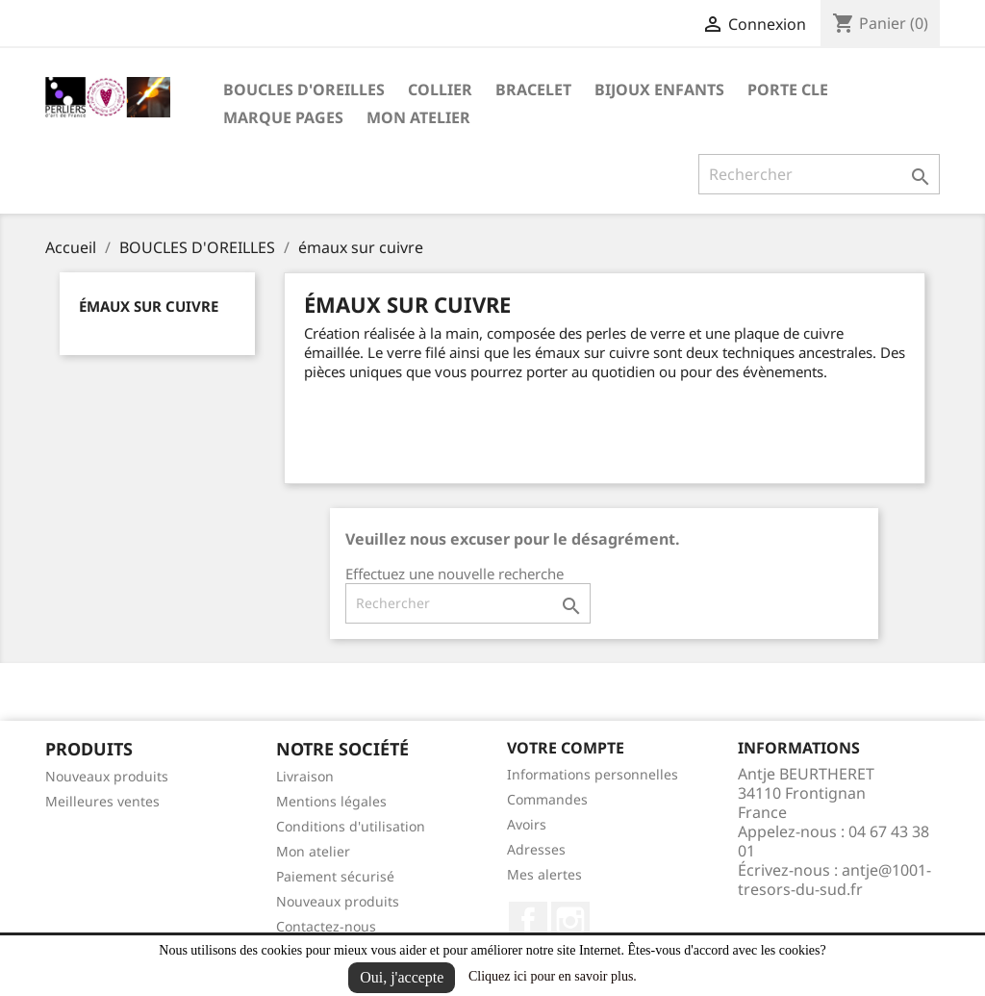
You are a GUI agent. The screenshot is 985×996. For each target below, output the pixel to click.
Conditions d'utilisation (350, 826)
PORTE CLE (787, 89)
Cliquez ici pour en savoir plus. (552, 976)
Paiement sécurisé (335, 876)
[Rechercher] (819, 174)
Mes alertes (544, 874)
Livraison (305, 776)
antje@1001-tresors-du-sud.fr (834, 879)
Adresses (536, 849)
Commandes (547, 799)
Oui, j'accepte (401, 977)
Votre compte (565, 747)
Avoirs (526, 824)
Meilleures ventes (102, 801)
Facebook (528, 921)
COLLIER (440, 89)
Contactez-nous (326, 926)
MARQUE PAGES (283, 117)
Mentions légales (331, 801)
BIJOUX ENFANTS (659, 89)
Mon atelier (418, 117)
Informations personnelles (592, 774)
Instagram (570, 921)
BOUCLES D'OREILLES (304, 89)
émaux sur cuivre (148, 306)
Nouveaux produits (106, 776)
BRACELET (533, 89)
